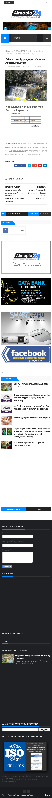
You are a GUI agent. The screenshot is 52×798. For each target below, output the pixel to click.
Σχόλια (38, 509)
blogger (33, 214)
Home (7, 51)
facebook (45, 214)
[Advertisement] (26, 478)
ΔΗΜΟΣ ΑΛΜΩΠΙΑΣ (19, 51)
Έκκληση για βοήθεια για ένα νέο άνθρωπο (32, 417)
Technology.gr (45, 795)
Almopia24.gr (12, 144)
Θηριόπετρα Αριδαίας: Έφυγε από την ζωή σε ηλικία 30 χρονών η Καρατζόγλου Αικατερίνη (32, 398)
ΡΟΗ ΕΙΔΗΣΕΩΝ (13, 509)
